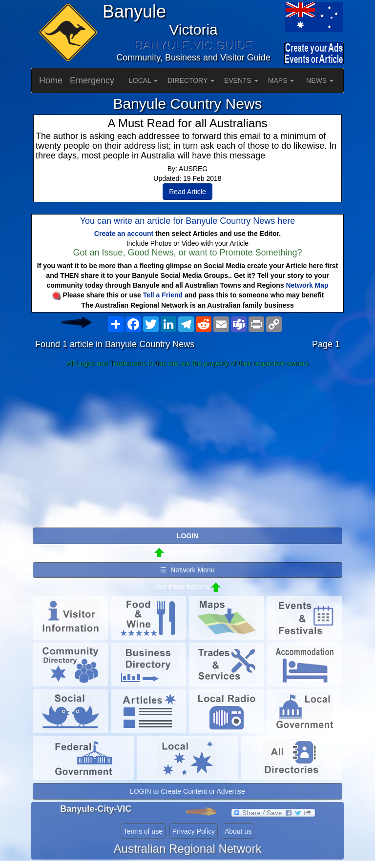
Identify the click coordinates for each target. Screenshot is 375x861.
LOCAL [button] (143, 80)
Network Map (307, 285)
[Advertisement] (187, 448)
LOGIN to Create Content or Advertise (187, 791)
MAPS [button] (281, 80)
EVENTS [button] (241, 80)
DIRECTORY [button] (190, 80)
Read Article (187, 192)
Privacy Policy (193, 831)
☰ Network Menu (187, 570)
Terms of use (143, 831)
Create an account (123, 233)
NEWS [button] (319, 80)
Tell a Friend (163, 295)
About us (238, 831)
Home (50, 80)
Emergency (92, 80)
